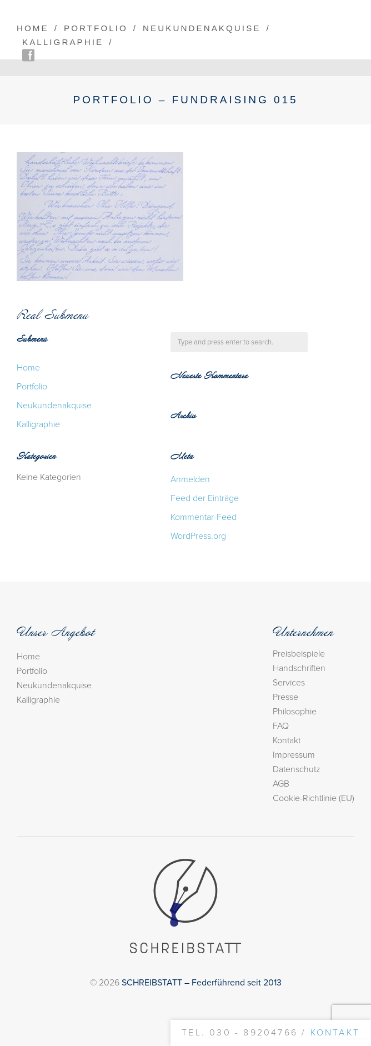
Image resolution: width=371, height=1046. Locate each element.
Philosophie (295, 711)
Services (289, 682)
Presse (285, 697)
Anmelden (190, 479)
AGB (281, 783)
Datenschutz (296, 769)
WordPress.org (198, 536)
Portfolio (96, 28)
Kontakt (286, 740)
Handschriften (299, 668)
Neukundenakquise (201, 28)
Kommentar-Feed (204, 517)
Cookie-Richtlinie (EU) (313, 798)
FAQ (281, 726)
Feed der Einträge (205, 498)
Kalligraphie (62, 42)
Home (33, 28)
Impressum (294, 754)
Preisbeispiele (299, 653)
